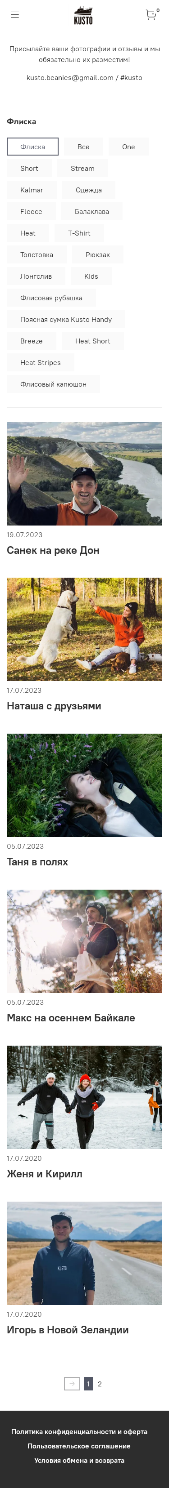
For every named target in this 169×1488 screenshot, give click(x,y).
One (128, 146)
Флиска (32, 146)
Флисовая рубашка (51, 297)
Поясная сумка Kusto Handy (66, 319)
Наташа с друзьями (54, 705)
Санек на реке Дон (53, 550)
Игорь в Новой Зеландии (68, 1329)
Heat (28, 232)
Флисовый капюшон (53, 383)
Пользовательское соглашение (79, 1445)
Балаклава (92, 211)
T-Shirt (79, 232)
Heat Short (92, 340)
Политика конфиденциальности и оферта (79, 1431)
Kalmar (31, 189)
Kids (91, 276)
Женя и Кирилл (44, 1173)
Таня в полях (37, 861)
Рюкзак (98, 254)
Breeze (31, 340)
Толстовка (36, 254)
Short (29, 168)
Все (84, 146)
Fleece (31, 211)
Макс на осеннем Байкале (71, 1017)
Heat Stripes (40, 362)
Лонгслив (36, 276)
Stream (83, 168)
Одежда (89, 189)
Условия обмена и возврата (79, 1460)
